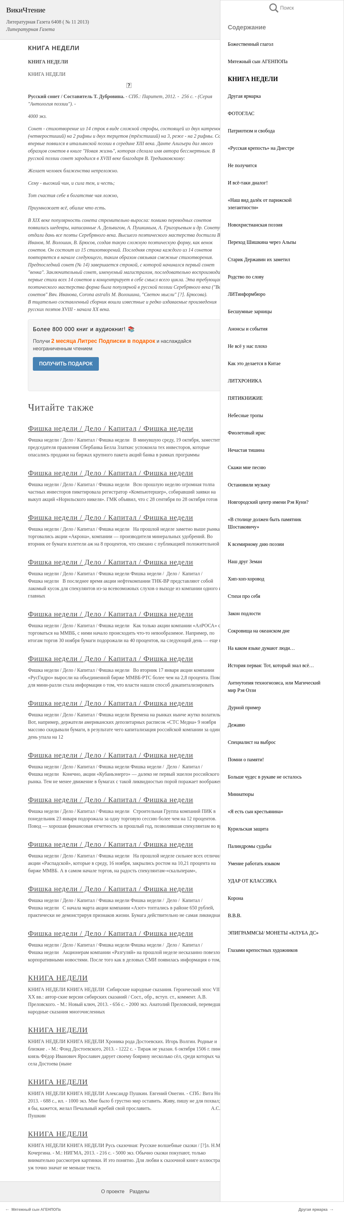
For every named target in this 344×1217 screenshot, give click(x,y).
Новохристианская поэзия (255, 224)
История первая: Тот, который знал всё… (271, 665)
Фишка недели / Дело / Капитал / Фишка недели (110, 428)
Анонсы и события (247, 328)
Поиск (281, 8)
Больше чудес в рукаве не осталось (265, 776)
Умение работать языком (254, 863)
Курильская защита (248, 828)
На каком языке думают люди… (261, 648)
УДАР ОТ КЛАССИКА (252, 880)
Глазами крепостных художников (263, 950)
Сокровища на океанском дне (259, 630)
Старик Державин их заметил (259, 259)
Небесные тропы (245, 415)
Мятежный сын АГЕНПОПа (258, 61)
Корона (235, 898)
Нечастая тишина (246, 450)
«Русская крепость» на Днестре (261, 148)
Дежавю (236, 724)
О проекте (112, 1191)
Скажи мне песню (247, 467)
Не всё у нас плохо (247, 346)
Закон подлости (244, 613)
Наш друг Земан (245, 561)
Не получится (242, 165)
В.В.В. (234, 915)
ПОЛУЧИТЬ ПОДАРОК (66, 363)
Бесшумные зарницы (250, 311)
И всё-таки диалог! (248, 182)
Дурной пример (244, 707)
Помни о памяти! (246, 759)
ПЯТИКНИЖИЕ (245, 398)
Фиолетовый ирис (247, 432)
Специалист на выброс (252, 742)
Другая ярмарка (244, 96)
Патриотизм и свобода (251, 130)
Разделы (139, 1191)
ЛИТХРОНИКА (245, 380)
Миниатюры (241, 794)
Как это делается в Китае (254, 363)
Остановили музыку (249, 484)
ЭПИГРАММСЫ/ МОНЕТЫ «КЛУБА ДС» (273, 932)
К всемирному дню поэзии (256, 544)
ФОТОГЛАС (241, 113)
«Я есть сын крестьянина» (255, 811)
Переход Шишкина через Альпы (262, 242)
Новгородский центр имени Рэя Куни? (268, 502)
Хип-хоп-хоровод (246, 578)
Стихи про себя (244, 596)
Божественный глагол (250, 44)
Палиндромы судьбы (249, 846)
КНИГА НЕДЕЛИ (58, 978)
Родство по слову (246, 276)
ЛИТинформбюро (246, 294)
